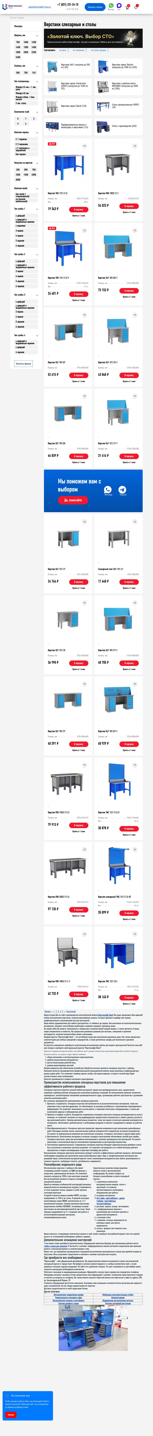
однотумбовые (111, 1198)
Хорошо (11, 1414)
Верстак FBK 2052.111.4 (58, 896)
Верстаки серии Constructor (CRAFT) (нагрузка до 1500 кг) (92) (74, 86)
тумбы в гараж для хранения (55, 1246)
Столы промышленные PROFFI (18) (125, 106)
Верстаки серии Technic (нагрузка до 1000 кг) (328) (124, 66)
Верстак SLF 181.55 (56, 443)
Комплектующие (118, 1297)
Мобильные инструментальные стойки (117, 1294)
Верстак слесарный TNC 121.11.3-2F (114, 896)
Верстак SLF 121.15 (56, 650)
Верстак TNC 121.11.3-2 (108, 812)
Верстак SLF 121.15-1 (107, 362)
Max (119, 7)
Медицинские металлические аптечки (117, 1300)
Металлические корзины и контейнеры (68, 1300)
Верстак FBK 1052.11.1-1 (59, 981)
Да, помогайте (73, 500)
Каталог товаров (17, 17)
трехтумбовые (110, 1201)
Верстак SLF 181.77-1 (107, 650)
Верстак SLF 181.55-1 (107, 277)
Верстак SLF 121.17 (56, 569)
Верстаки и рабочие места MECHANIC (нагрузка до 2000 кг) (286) (125, 86)
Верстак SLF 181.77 (56, 731)
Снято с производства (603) (124, 125)
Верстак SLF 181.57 (56, 362)
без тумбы (100, 1198)
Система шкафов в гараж (68, 1303)
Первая (47, 1011)
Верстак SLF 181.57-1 (107, 731)
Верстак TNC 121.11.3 (57, 193)
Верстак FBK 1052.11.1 (108, 193)
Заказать (95, 7)
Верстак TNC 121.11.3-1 (58, 277)
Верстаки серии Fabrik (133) (73, 105)
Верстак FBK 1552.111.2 (58, 812)
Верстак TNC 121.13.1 (107, 981)
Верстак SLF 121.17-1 (107, 443)
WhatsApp (111, 7)
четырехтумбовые (103, 1203)
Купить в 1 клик (78, 215)
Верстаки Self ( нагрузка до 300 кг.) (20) (75, 66)
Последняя (71, 1011)
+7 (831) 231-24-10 (67, 5)
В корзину (78, 209)
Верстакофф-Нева (105, 1015)
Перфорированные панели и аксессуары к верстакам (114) (74, 126)
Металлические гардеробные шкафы (69, 1294)
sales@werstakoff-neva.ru (39, 6)
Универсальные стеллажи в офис (68, 1297)
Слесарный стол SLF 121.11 (110, 569)
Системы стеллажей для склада (118, 1303)
